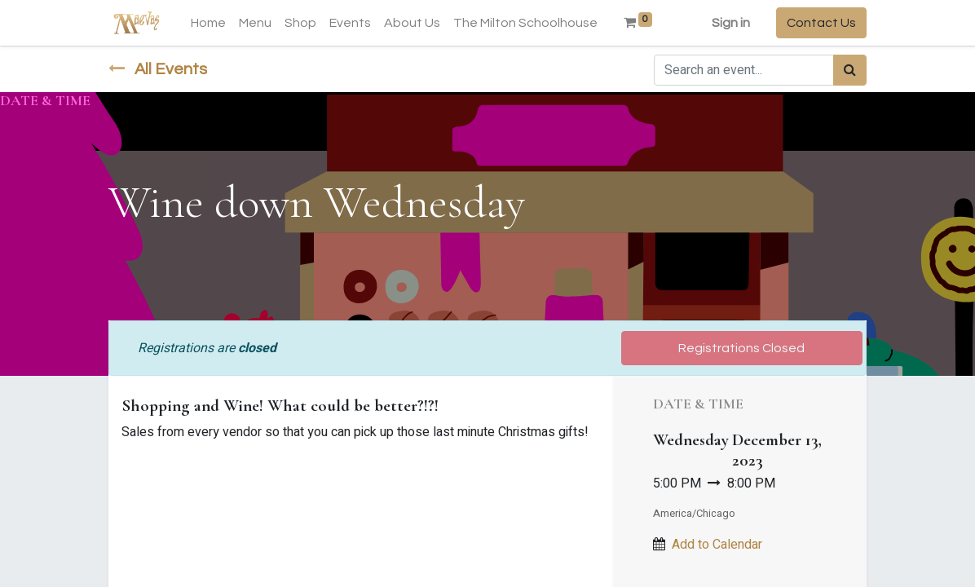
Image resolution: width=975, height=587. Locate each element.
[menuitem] (208, 23)
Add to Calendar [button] (717, 544)
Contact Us (821, 22)
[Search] (850, 70)
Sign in (731, 22)
